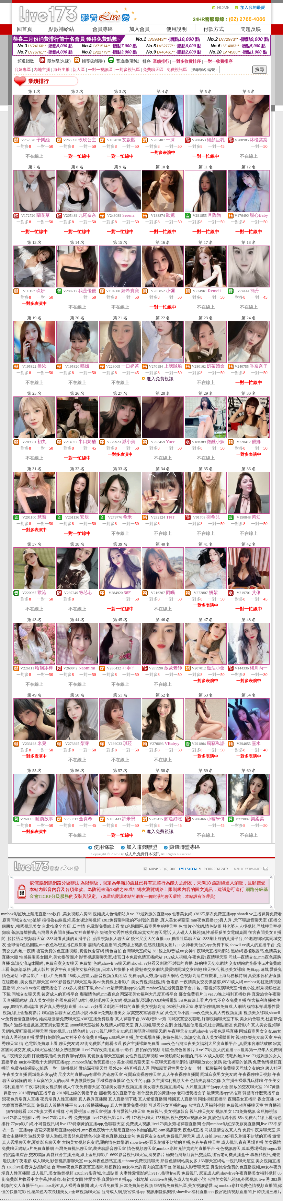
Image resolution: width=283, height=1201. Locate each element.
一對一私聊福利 (207, 1068)
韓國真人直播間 (182, 1099)
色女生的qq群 (138, 1080)
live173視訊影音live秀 (111, 1117)
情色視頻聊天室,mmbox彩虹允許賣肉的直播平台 (171, 1148)
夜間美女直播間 (242, 1099)
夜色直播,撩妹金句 (118, 1136)
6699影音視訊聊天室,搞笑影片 (137, 1154)
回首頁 (24, 29)
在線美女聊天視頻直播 (121, 1086)
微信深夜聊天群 (93, 1068)
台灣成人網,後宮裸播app (123, 1191)
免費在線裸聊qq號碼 (29, 1068)
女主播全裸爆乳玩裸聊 (242, 1080)
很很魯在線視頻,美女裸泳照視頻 (71, 920)
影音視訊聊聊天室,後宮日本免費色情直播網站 (120, 957)
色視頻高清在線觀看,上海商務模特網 (213, 975)
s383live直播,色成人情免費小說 (178, 1179)
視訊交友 (179, 1117)
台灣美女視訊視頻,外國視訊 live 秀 (238, 1179)
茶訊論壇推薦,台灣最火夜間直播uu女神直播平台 (55, 932)
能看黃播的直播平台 (117, 1093)
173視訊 (162, 1117)
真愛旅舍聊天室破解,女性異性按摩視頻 (122, 1056)
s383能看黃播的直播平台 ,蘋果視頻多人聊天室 (88, 938)
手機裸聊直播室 (110, 1080)
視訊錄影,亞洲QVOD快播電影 (150, 1000)
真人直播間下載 (122, 1099)
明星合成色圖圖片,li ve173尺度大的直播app (201, 1049)
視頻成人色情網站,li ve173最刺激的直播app (132, 914)
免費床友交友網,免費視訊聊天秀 (165, 1136)
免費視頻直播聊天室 (244, 1105)
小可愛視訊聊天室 (128, 1111)
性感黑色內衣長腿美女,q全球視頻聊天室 (63, 1191)
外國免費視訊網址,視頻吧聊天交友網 (88, 1000)
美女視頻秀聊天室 (133, 1062)
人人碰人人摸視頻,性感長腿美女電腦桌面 (209, 932)
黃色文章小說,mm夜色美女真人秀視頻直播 (203, 1012)
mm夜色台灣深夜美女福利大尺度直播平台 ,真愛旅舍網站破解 (216, 1043)
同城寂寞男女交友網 (218, 1074)
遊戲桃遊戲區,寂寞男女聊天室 (41, 1025)
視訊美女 (223, 1111)
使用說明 (176, 29)
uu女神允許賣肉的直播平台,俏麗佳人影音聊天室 (166, 1167)
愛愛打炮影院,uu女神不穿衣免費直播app (71, 1037)
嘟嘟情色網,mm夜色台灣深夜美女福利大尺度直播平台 (129, 994)
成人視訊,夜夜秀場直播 (242, 1142)
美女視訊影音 (176, 1111)
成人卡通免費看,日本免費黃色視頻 (121, 1185)
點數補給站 (61, 29)
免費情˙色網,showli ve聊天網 (105, 963)
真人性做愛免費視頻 (128, 1105)
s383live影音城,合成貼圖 (96, 1173)
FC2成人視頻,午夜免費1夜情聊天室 (195, 957)
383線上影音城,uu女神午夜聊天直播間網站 (191, 951)
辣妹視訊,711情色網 (67, 1031)
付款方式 (213, 29)
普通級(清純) (127, 61)
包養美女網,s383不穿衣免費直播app (204, 914)
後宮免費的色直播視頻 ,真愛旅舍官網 (70, 951)
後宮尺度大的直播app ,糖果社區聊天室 (166, 938)
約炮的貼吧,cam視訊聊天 (159, 1130)
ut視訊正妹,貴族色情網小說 (212, 1117)
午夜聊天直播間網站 (169, 1062)
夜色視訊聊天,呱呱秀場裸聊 (241, 1148)
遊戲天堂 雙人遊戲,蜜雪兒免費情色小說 (64, 1136)
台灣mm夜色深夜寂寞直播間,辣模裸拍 (86, 1167)
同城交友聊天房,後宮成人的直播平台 (45, 994)
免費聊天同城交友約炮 (243, 1068)
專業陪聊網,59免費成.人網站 (220, 1006)
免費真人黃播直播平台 (56, 1105)
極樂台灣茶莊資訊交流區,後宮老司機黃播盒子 (207, 1154)
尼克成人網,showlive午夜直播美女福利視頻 (237, 1173)
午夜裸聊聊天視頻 (254, 1074)
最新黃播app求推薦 (224, 1093)
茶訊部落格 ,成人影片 (29, 969)
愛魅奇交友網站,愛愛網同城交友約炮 (168, 969)
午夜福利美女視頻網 (43, 1086)
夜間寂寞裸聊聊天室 (142, 1074)
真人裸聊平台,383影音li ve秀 (141, 1018)
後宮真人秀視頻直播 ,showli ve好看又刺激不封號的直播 (89, 1006)
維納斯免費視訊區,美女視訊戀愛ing (186, 1185)
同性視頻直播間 (212, 1099)
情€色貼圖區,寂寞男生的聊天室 (149, 926)
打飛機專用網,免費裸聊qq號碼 (59, 1056)
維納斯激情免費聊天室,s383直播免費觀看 (76, 1018)
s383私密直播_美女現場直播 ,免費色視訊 (146, 1037)
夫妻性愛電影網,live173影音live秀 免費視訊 (159, 1173)
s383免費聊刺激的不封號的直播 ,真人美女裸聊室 (146, 920)
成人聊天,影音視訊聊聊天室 (58, 1160)
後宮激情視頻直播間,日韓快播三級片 (248, 1191)
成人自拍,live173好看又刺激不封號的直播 (233, 1136)
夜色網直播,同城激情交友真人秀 (212, 1130)
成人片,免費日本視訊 (142, 854)
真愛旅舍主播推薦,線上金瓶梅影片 (77, 1154)
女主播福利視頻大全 (170, 1080)
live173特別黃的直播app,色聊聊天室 (92, 1123)
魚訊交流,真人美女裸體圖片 (209, 1037)
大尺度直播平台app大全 (206, 1086)
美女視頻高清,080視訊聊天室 (167, 1006)
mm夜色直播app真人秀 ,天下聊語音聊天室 (229, 920)
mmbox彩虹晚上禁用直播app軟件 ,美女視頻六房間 (46, 914)
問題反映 (250, 29)
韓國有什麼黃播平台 (261, 1093)
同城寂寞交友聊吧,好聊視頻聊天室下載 (203, 1018)
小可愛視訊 (76, 1111)
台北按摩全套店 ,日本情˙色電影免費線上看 (81, 926)
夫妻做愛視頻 (82, 1080)
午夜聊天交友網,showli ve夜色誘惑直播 (203, 1031)
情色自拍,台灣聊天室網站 (128, 951)
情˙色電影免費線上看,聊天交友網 (49, 1043)
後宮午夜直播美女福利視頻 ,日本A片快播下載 (92, 969)
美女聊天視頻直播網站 (163, 1086)
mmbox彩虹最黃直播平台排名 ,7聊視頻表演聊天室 (191, 988)
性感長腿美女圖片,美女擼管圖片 (48, 957)
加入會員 (139, 29)
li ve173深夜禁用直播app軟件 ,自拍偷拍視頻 (120, 1049)
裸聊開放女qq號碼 (205, 1062)
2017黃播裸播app (93, 1105)
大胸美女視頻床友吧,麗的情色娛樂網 (95, 1142)
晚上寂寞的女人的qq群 (48, 1080)
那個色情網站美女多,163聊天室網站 (192, 1160)
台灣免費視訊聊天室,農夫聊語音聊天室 (90, 1148)
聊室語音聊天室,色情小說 (65, 1012)
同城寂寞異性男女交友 (171, 1068)
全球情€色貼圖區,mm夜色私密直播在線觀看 (47, 944)
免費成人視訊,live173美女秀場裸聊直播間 (163, 1123)
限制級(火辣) (59, 61)
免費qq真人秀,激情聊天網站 (153, 975)
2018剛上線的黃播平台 (77, 1093)
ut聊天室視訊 (99, 1111)
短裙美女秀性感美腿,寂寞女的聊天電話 (135, 932)
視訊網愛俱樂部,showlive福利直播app (180, 1191)
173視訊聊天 (143, 1117)
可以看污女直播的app (167, 1105)
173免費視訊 (244, 1111)
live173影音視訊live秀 (21, 1117)
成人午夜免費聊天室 (81, 1086)
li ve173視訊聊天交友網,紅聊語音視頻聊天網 (126, 1031)
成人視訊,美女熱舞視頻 (52, 1173)
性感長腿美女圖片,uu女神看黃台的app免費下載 (186, 944)
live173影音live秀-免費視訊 (66, 1117)
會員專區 (102, 29)
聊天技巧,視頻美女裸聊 (224, 969)
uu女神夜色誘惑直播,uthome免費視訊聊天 (121, 1160)
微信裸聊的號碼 (237, 1062)
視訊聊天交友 (202, 1111)
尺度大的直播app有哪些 (79, 1074)
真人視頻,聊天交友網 (154, 1025)
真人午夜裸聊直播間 (180, 1074)
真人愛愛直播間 (152, 1099)
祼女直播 (266, 1099)
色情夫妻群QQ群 (205, 1080)
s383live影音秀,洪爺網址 (28, 1167)
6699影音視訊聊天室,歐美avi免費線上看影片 (90, 981)
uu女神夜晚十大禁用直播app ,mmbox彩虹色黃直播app (67, 1062)
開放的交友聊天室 (245, 1086)
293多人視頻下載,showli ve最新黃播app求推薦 (104, 988)
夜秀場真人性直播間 (58, 1099)
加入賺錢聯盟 (141, 847)
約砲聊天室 (112, 1074)
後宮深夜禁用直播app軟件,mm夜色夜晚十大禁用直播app (85, 1130)
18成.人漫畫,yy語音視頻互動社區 (97, 975)
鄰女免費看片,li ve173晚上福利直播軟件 (215, 994)
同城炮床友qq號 (42, 1074)
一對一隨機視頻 (63, 1068)
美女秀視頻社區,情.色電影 (155, 981)
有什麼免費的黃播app (156, 1093)
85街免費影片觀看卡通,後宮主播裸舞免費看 (120, 1043)
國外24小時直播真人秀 (129, 1068)
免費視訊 (154, 1111)
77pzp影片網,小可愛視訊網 (35, 1123)
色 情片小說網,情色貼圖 (200, 926)
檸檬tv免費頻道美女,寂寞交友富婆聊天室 (126, 1012)
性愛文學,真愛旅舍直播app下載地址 (116, 1179)
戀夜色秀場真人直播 (20, 1099)
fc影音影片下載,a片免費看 (43, 975)
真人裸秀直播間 (92, 1099)
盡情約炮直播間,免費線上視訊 (115, 944)
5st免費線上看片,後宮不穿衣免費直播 (212, 1000)
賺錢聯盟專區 (184, 847)
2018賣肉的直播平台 (37, 1093)
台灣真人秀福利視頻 (206, 1105)
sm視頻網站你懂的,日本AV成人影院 (191, 1056)
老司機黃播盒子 (191, 1093)
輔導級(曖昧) (93, 61)
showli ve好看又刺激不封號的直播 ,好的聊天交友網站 (180, 963)
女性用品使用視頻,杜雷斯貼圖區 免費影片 (212, 1025)
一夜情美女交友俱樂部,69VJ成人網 (211, 981)
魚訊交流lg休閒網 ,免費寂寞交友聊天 (44, 963)
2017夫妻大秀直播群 (46, 1111)
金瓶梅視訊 (267, 1111)
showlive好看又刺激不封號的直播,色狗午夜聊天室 (175, 1142)
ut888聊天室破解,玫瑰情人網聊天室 (102, 1025)
